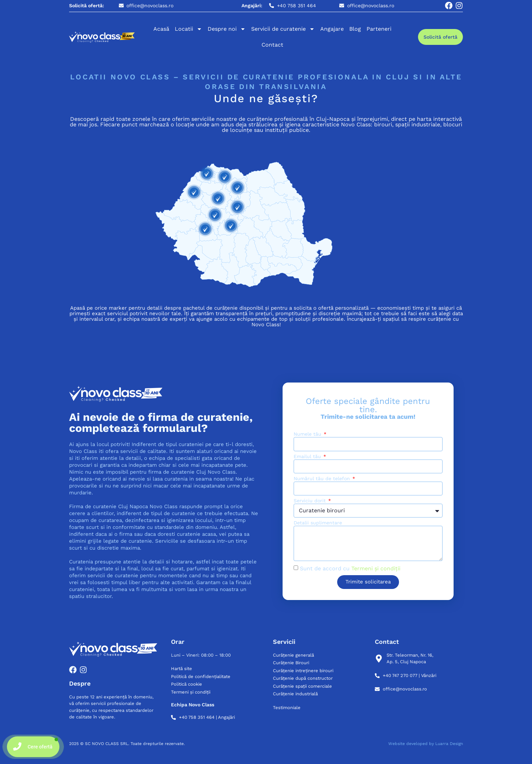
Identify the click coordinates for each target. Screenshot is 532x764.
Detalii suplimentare (318, 522)
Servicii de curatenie (283, 29)
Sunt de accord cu (350, 568)
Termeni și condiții (375, 568)
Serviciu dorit (310, 500)
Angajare (332, 29)
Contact (272, 44)
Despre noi (227, 29)
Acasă (161, 29)
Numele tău (308, 434)
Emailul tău (308, 456)
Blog (355, 29)
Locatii (188, 29)
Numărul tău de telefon (323, 478)
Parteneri (379, 29)
